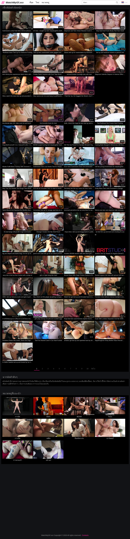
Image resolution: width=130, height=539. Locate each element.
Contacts (85, 535)
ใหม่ (37, 2)
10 (87, 369)
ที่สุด (31, 2)
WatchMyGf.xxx (15, 2)
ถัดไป (93, 369)
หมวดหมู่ (45, 2)
